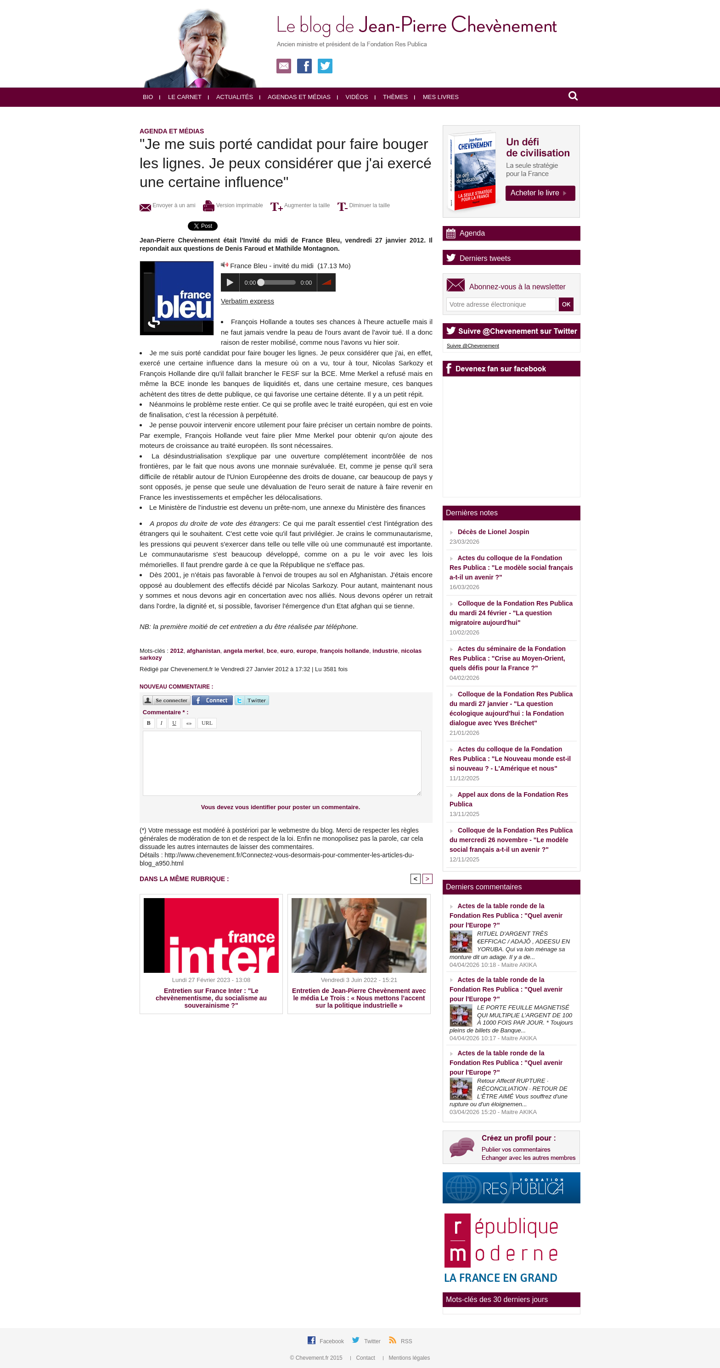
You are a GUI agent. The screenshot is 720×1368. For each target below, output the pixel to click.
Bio (148, 97)
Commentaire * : (166, 712)
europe (306, 650)
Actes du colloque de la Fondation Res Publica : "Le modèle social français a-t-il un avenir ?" (511, 567)
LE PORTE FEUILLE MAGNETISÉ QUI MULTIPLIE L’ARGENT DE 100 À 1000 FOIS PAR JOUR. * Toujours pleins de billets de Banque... (511, 1019)
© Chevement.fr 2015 (317, 1358)
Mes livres (436, 97)
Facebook (332, 1341)
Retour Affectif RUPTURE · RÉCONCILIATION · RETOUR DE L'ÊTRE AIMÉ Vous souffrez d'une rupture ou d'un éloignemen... (509, 1092)
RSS (406, 1341)
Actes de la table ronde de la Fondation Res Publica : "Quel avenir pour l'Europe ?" (506, 915)
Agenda (472, 233)
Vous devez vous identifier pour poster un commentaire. (280, 807)
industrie (385, 650)
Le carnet (180, 97)
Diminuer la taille (364, 205)
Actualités (230, 97)
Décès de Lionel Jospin (493, 531)
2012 (176, 650)
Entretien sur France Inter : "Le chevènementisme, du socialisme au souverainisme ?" (211, 998)
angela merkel (244, 650)
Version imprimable (233, 205)
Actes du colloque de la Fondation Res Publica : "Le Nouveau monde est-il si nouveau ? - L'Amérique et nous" (510, 758)
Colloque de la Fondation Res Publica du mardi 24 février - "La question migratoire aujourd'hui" (511, 613)
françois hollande (344, 650)
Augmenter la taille (300, 205)
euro (286, 650)
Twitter (373, 1341)
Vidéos (352, 97)
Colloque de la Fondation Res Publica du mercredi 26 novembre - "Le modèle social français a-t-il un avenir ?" (511, 840)
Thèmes (391, 97)
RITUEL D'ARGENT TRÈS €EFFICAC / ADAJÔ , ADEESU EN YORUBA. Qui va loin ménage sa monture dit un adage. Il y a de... (510, 945)
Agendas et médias (295, 97)
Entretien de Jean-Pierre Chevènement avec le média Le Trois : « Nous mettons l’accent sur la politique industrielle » (359, 998)
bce (272, 650)
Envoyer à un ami (168, 205)
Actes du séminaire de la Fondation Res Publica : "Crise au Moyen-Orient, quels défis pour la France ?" (508, 658)
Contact (363, 1358)
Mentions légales (406, 1358)
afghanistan (203, 650)
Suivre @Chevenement (473, 345)
